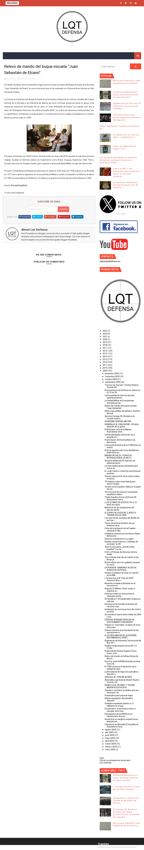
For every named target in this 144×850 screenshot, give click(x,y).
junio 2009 (110, 735)
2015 (105, 353)
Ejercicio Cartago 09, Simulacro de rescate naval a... (120, 417)
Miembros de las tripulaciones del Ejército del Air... (119, 508)
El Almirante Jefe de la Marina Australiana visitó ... (118, 430)
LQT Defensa (105, 763)
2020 (105, 339)
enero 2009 (110, 749)
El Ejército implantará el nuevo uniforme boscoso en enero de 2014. (125, 94)
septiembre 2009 (113, 382)
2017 (105, 348)
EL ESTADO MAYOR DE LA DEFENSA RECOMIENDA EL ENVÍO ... (121, 636)
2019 (105, 342)
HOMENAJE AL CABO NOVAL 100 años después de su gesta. (122, 425)
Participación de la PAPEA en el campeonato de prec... (118, 715)
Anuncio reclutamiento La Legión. (119, 539)
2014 (105, 356)
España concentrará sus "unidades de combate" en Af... (121, 543)
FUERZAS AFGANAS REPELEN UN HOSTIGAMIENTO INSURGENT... (119, 621)
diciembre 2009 (112, 373)
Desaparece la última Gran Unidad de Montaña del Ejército (126, 800)
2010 (105, 368)
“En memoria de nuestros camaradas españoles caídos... (121, 493)
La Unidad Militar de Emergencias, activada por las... (119, 401)
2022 (105, 334)
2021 (105, 336)
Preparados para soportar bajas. (119, 695)
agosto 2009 (111, 729)
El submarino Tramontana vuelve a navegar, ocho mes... (120, 710)
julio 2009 (109, 732)
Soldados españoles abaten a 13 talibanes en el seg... (119, 704)
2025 (105, 331)
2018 (105, 345)
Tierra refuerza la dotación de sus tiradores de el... (120, 524)
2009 (105, 371)
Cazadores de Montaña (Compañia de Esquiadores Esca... (121, 725)
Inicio (102, 758)
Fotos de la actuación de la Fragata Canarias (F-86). (120, 529)
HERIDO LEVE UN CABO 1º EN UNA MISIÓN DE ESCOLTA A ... (120, 686)
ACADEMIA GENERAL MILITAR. (118, 421)
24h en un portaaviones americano (115, 760)
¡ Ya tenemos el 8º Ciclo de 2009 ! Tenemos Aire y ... (119, 579)
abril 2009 (109, 741)
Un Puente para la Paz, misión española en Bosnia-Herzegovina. (127, 117)
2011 (105, 365)
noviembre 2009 (112, 376)
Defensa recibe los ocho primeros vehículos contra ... (119, 595)
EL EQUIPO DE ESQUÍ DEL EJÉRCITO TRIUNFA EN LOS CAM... (120, 514)
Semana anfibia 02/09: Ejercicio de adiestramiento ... (120, 462)
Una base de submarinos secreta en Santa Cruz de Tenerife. (125, 184)
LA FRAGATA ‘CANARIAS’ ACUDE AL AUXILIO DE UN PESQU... (121, 568)
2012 (105, 362)
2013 (105, 359)
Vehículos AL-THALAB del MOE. (118, 677)
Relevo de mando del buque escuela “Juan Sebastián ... (121, 407)
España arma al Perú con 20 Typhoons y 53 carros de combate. (127, 105)
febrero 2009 (111, 747)
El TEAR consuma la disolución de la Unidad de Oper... (120, 667)
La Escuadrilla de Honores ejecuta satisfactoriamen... (119, 396)
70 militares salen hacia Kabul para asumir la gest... (120, 482)
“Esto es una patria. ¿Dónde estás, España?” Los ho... (120, 548)
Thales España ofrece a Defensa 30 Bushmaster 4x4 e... (120, 498)
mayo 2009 (110, 738)
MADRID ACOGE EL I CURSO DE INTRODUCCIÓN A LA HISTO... (118, 456)
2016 (105, 351)
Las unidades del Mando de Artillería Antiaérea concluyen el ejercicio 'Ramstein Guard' (118, 160)
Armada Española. (19, 185)
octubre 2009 (111, 379)
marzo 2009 (110, 744)
